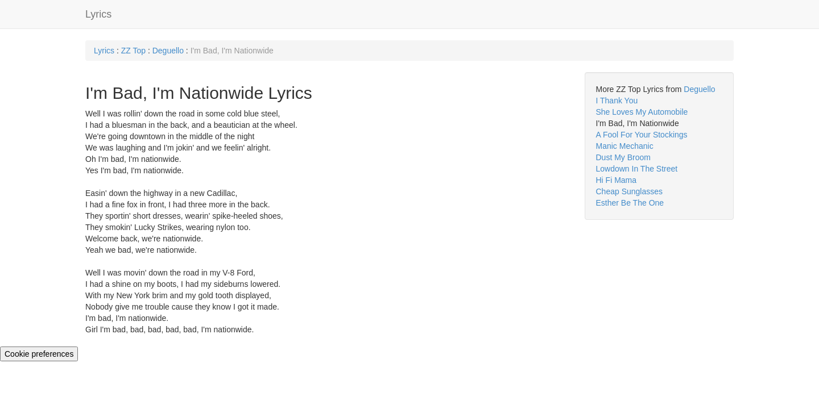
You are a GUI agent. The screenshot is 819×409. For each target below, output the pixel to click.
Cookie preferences (39, 353)
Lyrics (98, 14)
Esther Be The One (630, 202)
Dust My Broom (623, 157)
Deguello (168, 50)
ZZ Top (133, 50)
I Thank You (617, 100)
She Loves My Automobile (642, 111)
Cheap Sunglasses (629, 191)
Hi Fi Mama (616, 180)
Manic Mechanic (624, 146)
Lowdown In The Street (637, 168)
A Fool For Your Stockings (642, 134)
